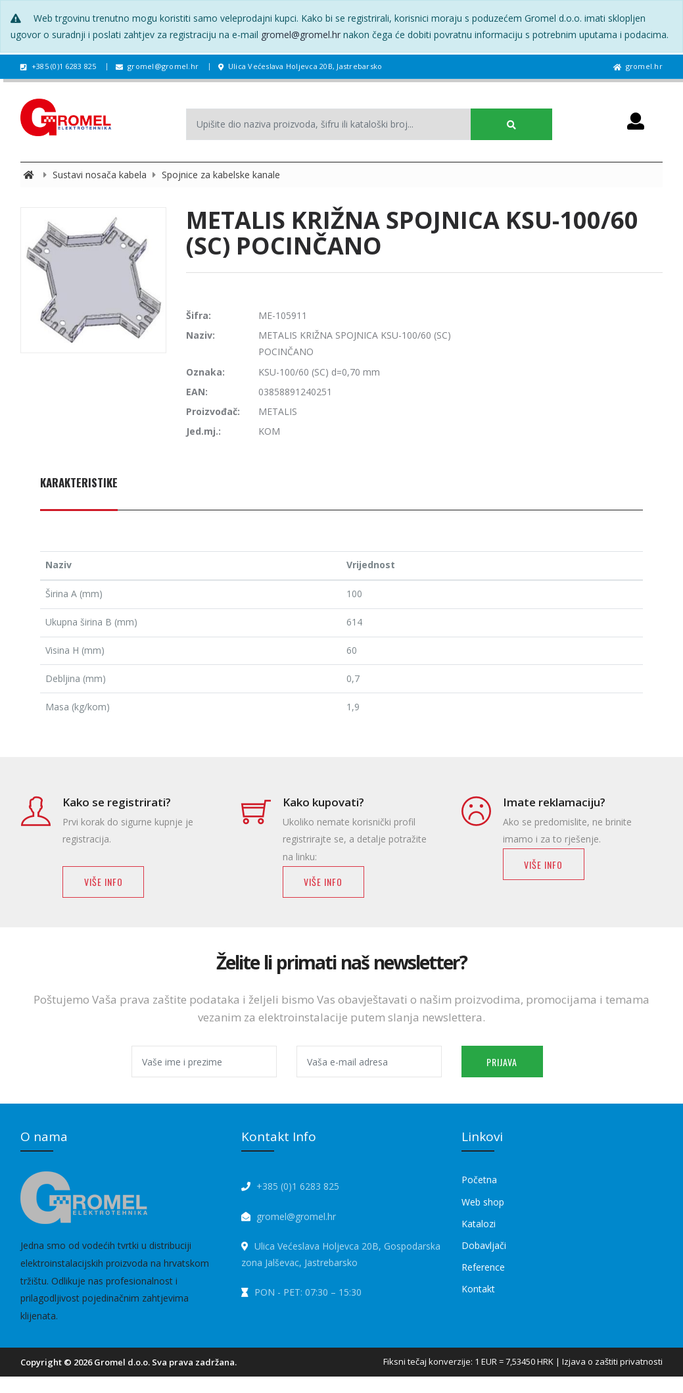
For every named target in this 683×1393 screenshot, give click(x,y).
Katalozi (478, 1223)
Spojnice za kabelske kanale (221, 174)
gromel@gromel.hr (301, 34)
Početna (479, 1179)
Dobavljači (483, 1245)
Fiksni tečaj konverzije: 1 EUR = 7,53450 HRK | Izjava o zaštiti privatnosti (523, 1361)
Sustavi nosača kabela (101, 174)
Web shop (482, 1202)
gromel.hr (638, 66)
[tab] (79, 490)
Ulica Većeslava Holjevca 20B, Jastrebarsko (300, 66)
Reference (483, 1267)
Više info (103, 882)
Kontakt (478, 1289)
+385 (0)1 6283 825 (58, 66)
